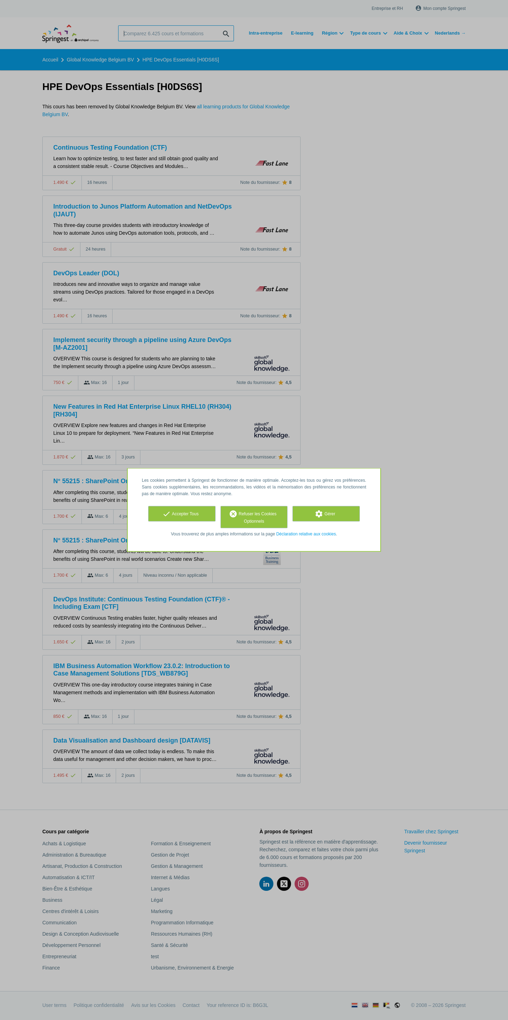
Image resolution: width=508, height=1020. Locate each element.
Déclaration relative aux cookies (306, 534)
